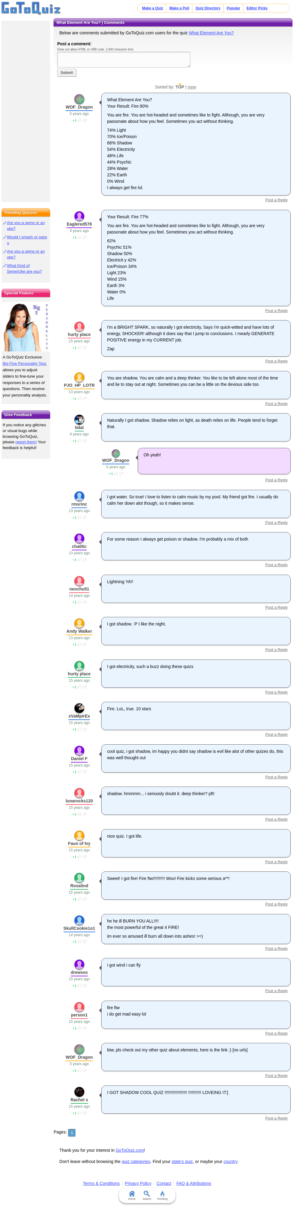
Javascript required (123, 59)
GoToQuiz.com (130, 1150)
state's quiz (182, 1161)
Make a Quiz (152, 8)
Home (131, 1195)
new (192, 86)
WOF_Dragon (79, 107)
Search (147, 1195)
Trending (162, 1195)
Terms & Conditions (101, 1183)
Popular (233, 8)
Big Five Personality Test (24, 363)
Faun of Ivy (79, 843)
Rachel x (79, 1099)
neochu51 (79, 589)
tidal (79, 427)
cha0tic (79, 546)
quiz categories (136, 1161)
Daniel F (79, 758)
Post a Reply (276, 200)
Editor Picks (257, 8)
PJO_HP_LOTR (79, 385)
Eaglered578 (79, 224)
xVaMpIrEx (79, 716)
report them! (26, 442)
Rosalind (79, 885)
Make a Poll (179, 8)
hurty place (79, 334)
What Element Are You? (211, 32)
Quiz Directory (207, 8)
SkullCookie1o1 (79, 928)
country (230, 1161)
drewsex (79, 972)
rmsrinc (79, 504)
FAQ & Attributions (193, 1183)
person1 (79, 1014)
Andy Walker (79, 631)
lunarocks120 (79, 800)
